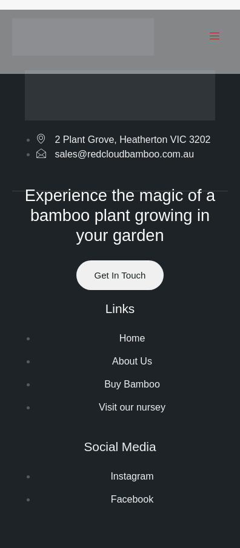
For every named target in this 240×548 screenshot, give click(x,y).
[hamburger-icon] (214, 37)
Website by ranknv (119, 514)
